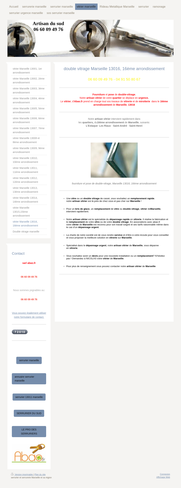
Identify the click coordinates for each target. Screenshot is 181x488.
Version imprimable (22, 474)
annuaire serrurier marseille (24, 378)
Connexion (165, 474)
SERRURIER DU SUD (29, 413)
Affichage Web (163, 477)
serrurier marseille (29, 360)
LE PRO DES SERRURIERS (29, 431)
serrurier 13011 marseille (29, 397)
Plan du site (40, 474)
